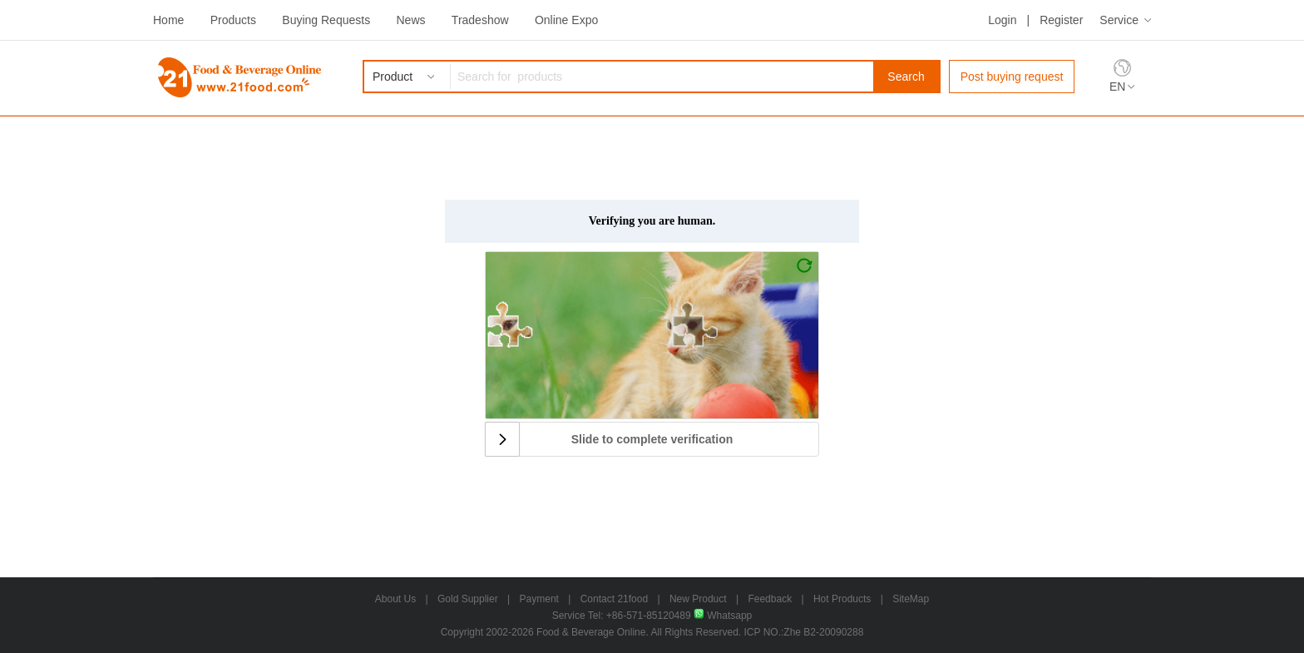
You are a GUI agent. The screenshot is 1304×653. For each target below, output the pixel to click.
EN (1117, 86)
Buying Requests (326, 20)
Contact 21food (614, 599)
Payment (539, 599)
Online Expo (566, 20)
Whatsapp (723, 615)
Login (1002, 20)
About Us (395, 599)
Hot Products (842, 599)
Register (1061, 20)
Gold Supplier (467, 599)
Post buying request (1012, 76)
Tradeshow (480, 20)
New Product (698, 599)
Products (233, 20)
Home (168, 20)
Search (905, 76)
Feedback (770, 599)
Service (1119, 20)
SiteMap (910, 599)
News (410, 20)
